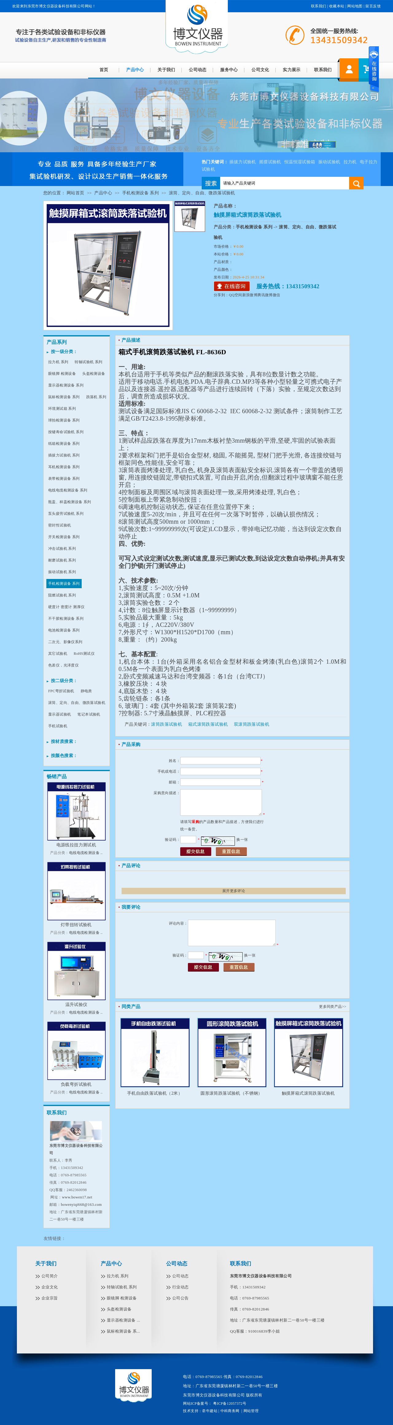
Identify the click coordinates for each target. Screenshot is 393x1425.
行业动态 (180, 1287)
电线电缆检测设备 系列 (67, 490)
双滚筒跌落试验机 (251, 724)
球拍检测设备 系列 (64, 420)
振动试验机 (329, 162)
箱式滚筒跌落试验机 (208, 724)
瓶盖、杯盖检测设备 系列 (69, 502)
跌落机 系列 (96, 397)
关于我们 (166, 70)
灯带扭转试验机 (76, 924)
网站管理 (251, 1411)
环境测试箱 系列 (62, 408)
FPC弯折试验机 (61, 691)
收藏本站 (336, 6)
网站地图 (355, 6)
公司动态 (198, 70)
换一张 (242, 839)
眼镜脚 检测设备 (62, 373)
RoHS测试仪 (84, 653)
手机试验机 (57, 726)
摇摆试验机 (270, 162)
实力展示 (292, 70)
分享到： (221, 295)
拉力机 (350, 162)
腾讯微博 (265, 295)
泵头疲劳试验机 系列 (66, 513)
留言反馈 (373, 6)
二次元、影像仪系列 (65, 642)
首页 (103, 70)
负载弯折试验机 (76, 1084)
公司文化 (260, 70)
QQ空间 (235, 295)
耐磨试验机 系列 (62, 560)
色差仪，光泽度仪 (63, 665)
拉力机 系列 (58, 362)
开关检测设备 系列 (64, 537)
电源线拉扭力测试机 (76, 845)
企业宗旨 (49, 1298)
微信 (276, 295)
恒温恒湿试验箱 (299, 162)
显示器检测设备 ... (123, 1320)
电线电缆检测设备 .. (86, 853)
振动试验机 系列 (62, 572)
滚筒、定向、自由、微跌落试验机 (202, 193)
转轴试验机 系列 (88, 362)
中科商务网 (229, 1411)
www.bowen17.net (77, 1197)
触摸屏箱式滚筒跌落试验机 (308, 1093)
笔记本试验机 (88, 714)
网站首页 (75, 193)
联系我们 (318, 6)
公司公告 (180, 1298)
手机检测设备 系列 (140, 193)
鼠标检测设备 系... (123, 1331)
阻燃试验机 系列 (62, 595)
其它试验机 (57, 653)
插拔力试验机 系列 (64, 455)
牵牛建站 (209, 1411)
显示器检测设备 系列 (66, 385)
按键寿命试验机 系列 (66, 432)
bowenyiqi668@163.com (81, 1204)
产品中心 (135, 70)
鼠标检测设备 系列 (64, 397)
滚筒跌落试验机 (166, 724)
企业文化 (49, 1287)
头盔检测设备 (93, 373)
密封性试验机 (59, 525)
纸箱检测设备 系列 (64, 443)
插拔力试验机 (242, 162)
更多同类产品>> (332, 1006)
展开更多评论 (233, 891)
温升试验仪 (76, 1004)
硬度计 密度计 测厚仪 (66, 607)
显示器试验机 (59, 714)
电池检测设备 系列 (64, 630)
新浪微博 (250, 295)
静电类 (86, 691)
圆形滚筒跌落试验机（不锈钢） (231, 1093)
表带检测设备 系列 (64, 478)
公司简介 (49, 1276)
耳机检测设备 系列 (64, 467)
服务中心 (229, 70)
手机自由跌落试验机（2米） (154, 1093)
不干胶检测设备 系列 (66, 618)
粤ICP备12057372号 (229, 1403)
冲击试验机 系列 (62, 548)
